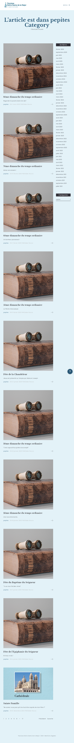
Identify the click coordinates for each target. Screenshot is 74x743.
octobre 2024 (60, 79)
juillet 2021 (59, 186)
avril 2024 (59, 94)
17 (22, 719)
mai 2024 (59, 91)
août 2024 (59, 85)
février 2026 (60, 49)
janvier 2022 (60, 171)
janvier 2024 (60, 103)
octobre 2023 (60, 112)
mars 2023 (59, 129)
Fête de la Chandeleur (15, 374)
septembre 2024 (61, 82)
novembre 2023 (61, 109)
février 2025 (60, 67)
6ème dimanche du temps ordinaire (22, 235)
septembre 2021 (61, 183)
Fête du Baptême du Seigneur (19, 582)
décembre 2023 (61, 106)
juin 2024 (59, 88)
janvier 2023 (60, 135)
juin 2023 (59, 120)
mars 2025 (59, 64)
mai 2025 (59, 58)
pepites (6, 104)
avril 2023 (59, 126)
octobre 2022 (60, 144)
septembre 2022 (61, 147)
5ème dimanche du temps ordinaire (22, 305)
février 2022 (60, 168)
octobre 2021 (60, 180)
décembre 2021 (61, 174)
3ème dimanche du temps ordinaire (22, 443)
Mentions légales (50, 737)
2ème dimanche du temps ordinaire (22, 513)
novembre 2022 (61, 141)
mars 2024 (59, 97)
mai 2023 (59, 123)
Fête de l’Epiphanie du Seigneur (20, 652)
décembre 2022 (61, 138)
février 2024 (60, 100)
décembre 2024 (61, 73)
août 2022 (59, 150)
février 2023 (60, 132)
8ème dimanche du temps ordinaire (22, 97)
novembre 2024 (61, 76)
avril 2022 (59, 162)
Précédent (42, 719)
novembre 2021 (61, 177)
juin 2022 (59, 156)
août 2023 (59, 118)
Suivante (50, 719)
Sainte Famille (11, 703)
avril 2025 (59, 61)
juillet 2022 (59, 153)
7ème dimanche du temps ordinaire (22, 166)
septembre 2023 (61, 115)
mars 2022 (59, 165)
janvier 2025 (60, 70)
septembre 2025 (61, 52)
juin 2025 (59, 55)
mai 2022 (59, 159)
